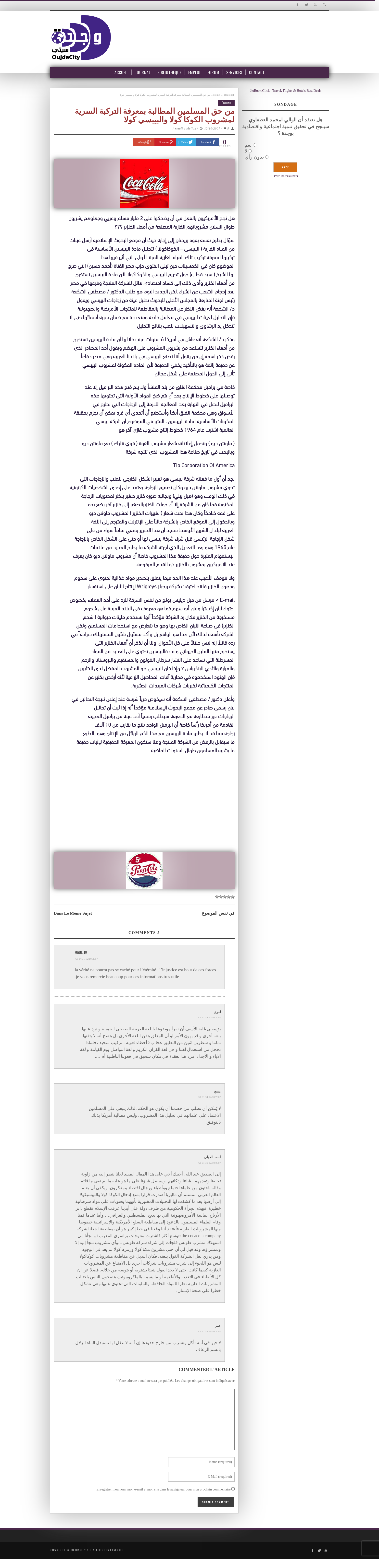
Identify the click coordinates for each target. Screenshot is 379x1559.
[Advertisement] (144, 813)
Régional (229, 94)
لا (246, 150)
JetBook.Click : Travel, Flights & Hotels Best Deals (285, 91)
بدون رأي (254, 157)
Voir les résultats (286, 176)
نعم (248, 145)
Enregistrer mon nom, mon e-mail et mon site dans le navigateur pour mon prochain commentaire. (163, 1489)
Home (216, 94)
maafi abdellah (185, 128)
